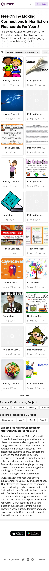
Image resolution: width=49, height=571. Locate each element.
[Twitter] (23, 559)
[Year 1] (21, 420)
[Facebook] (28, 559)
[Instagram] (32, 559)
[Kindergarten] (8, 420)
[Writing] (5, 407)
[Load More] (24, 395)
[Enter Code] (41, 4)
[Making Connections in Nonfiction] (22, 52)
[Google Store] (33, 533)
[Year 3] (43, 420)
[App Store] (17, 533)
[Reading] (32, 407)
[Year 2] (32, 420)
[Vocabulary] (18, 407)
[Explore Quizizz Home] (7, 4)
